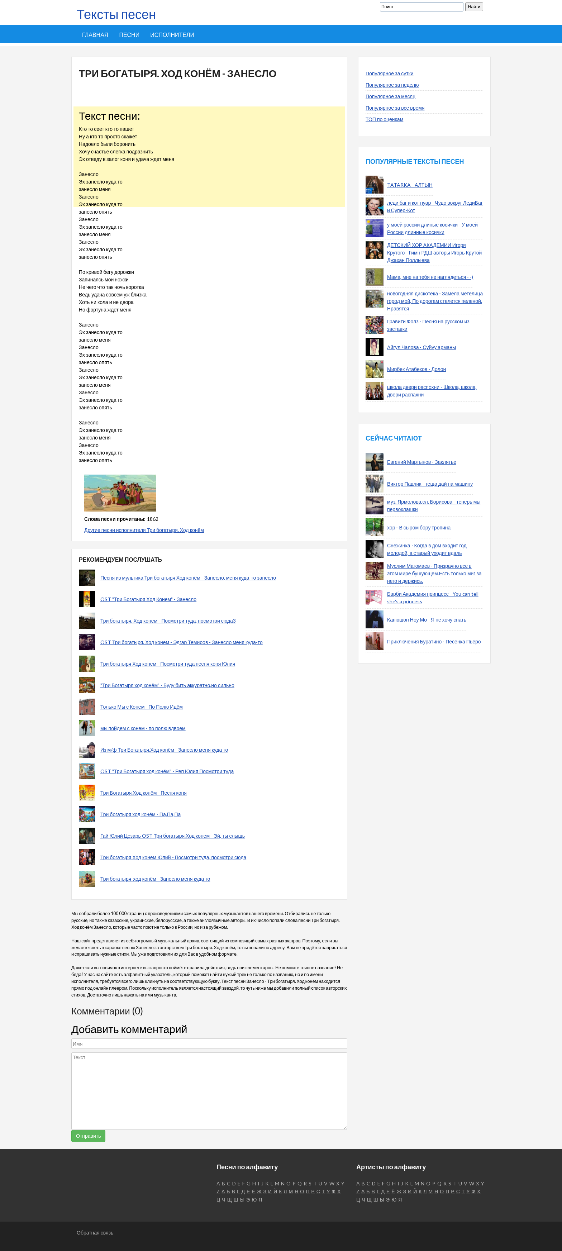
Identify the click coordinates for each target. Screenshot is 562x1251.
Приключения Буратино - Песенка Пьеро (434, 641)
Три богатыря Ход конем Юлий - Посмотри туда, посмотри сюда (173, 857)
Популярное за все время (395, 108)
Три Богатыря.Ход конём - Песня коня (143, 793)
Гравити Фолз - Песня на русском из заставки (428, 325)
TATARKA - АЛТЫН (410, 185)
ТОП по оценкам (384, 119)
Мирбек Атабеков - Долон (416, 369)
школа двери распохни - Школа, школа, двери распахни (432, 391)
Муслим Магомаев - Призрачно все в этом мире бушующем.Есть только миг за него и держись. (434, 573)
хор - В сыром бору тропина (419, 527)
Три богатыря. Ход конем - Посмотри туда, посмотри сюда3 (168, 621)
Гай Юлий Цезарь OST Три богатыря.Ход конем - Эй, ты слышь (172, 836)
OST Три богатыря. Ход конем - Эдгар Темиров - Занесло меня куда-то (181, 642)
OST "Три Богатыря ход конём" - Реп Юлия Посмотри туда (167, 771)
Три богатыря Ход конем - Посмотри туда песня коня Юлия (167, 664)
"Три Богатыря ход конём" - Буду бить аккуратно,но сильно (167, 685)
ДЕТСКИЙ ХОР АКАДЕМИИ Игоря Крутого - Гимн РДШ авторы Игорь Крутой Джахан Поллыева (434, 252)
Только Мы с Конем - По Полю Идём (141, 707)
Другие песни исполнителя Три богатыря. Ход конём (144, 530)
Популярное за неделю (392, 85)
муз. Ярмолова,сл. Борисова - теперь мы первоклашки (433, 505)
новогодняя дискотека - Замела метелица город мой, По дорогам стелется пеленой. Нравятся (435, 300)
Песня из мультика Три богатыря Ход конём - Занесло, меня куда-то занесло (188, 578)
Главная (95, 34)
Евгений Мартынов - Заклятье (421, 462)
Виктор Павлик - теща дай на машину (430, 484)
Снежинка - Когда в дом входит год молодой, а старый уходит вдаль (427, 549)
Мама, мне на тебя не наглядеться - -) (430, 277)
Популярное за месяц (390, 96)
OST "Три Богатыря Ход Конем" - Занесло (148, 599)
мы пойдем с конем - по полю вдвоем (143, 728)
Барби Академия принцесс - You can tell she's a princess (432, 597)
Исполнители (172, 34)
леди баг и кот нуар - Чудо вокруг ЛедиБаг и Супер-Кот (435, 206)
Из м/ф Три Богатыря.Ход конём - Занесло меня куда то (164, 750)
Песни (129, 34)
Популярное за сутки (390, 73)
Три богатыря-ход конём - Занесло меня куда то (155, 879)
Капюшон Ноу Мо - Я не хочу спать (426, 620)
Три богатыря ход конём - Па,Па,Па (140, 814)
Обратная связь (95, 1232)
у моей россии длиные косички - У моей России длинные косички (432, 228)
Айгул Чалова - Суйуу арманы (421, 347)
